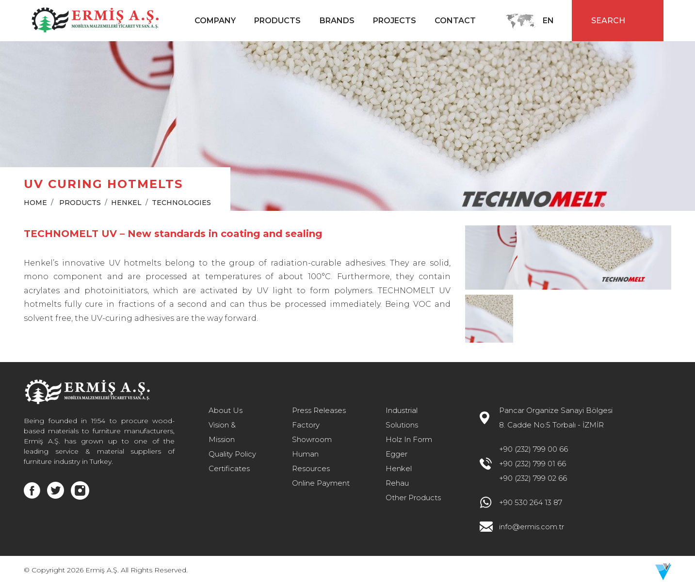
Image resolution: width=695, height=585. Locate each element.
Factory (306, 424)
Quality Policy (232, 454)
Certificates (229, 468)
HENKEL (126, 202)
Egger (396, 454)
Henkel (399, 468)
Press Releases (319, 410)
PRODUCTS (80, 202)
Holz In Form (409, 439)
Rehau (397, 483)
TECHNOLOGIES (181, 202)
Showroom (312, 439)
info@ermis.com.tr (531, 526)
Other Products (413, 497)
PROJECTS (394, 20)
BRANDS (337, 20)
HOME (35, 202)
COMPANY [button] (215, 20)
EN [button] (549, 20)
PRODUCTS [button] (277, 20)
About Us (225, 410)
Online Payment (321, 483)
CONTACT (455, 20)
